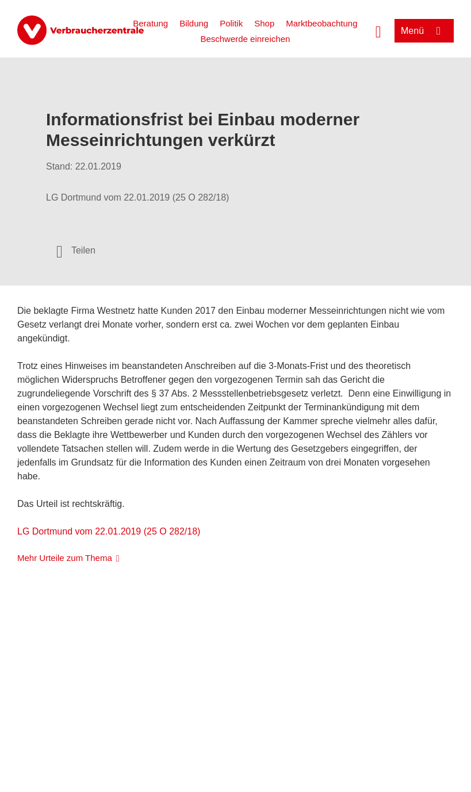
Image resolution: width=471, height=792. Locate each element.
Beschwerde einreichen (245, 39)
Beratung (150, 23)
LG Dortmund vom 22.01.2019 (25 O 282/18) (108, 531)
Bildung (193, 23)
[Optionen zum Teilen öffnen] (76, 250)
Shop (264, 23)
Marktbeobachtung (321, 23)
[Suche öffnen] (378, 30)
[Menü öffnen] (424, 31)
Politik (231, 23)
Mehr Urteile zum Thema (64, 558)
